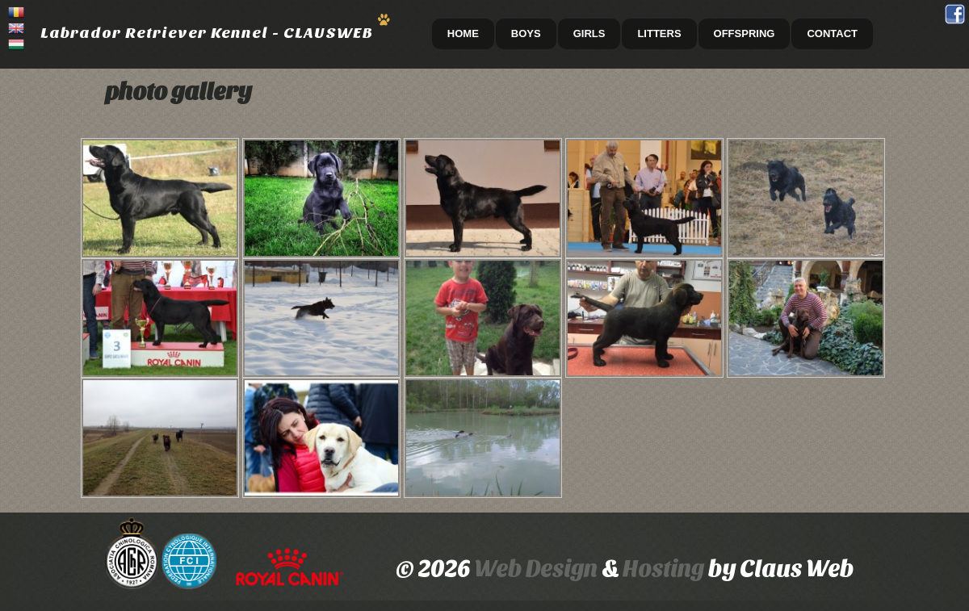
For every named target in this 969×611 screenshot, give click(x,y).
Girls (589, 33)
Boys (526, 33)
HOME (463, 33)
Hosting (665, 568)
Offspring (744, 33)
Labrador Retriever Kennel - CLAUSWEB (206, 32)
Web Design (536, 568)
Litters (659, 33)
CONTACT (832, 33)
